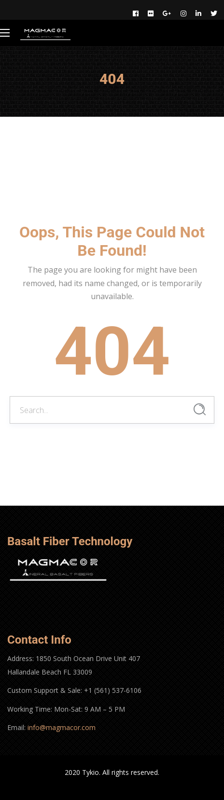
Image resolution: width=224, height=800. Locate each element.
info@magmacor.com (62, 727)
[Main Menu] (5, 33)
